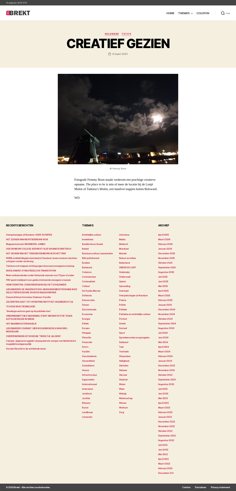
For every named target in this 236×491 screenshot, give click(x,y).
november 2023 (166, 370)
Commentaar (89, 276)
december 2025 (166, 253)
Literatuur (124, 234)
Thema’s (184, 13)
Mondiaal (124, 248)
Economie (87, 314)
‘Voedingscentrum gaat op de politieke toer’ (28, 311)
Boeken (86, 262)
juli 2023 (163, 389)
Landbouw (87, 412)
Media (122, 239)
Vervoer (123, 375)
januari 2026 (165, 248)
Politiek (123, 309)
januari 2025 (165, 305)
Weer (122, 389)
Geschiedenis (89, 356)
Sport (122, 333)
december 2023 (166, 365)
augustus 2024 (166, 328)
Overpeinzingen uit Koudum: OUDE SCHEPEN (29, 234)
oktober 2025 (165, 262)
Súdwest (123, 342)
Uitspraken (124, 356)
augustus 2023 (166, 384)
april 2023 (163, 403)
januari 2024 (165, 361)
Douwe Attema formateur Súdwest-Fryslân (28, 297)
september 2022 (167, 435)
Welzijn (123, 393)
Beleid (85, 248)
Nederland (124, 262)
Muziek (122, 253)
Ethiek (85, 323)
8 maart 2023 (120, 53)
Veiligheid (124, 361)
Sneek (122, 323)
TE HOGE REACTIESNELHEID (20, 306)
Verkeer (123, 370)
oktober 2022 (165, 431)
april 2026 (163, 234)
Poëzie (122, 300)
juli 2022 (163, 445)
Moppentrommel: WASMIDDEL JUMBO (25, 244)
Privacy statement (220, 487)
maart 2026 (164, 239)
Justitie (86, 398)
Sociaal (123, 328)
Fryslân (86, 351)
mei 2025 (163, 286)
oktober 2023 (165, 375)
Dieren (85, 305)
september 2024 (167, 323)
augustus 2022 (166, 440)
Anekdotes (87, 239)
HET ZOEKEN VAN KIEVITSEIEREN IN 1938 (27, 239)
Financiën (87, 342)
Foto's (126, 34)
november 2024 (166, 314)
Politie (122, 305)
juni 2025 (163, 281)
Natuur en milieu (127, 258)
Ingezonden (88, 379)
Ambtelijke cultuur (91, 234)
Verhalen (123, 365)
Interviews (87, 389)
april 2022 (163, 459)
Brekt (17, 487)
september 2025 (167, 267)
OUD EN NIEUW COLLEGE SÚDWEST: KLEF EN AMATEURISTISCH (38, 248)
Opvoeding (124, 286)
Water (122, 384)
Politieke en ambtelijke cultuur (135, 314)
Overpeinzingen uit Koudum (133, 295)
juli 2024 (163, 333)
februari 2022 (165, 468)
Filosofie (86, 337)
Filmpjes (86, 333)
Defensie (87, 295)
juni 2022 (163, 449)
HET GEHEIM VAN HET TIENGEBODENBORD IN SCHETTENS (36, 253)
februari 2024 (165, 356)
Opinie (122, 281)
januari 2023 (165, 417)
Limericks (87, 417)
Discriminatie (89, 309)
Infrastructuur (89, 375)
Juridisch (87, 393)
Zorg (121, 412)
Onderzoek (124, 276)
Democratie (88, 300)
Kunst (85, 407)
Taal (121, 347)
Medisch (123, 244)
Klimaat (86, 403)
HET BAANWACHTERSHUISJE (21, 323)
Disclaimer (200, 487)
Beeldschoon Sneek (92, 244)
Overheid (124, 291)
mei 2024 (163, 342)
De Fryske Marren (91, 291)
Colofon (202, 13)
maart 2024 (164, 351)
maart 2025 (164, 295)
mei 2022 (163, 454)
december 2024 (166, 309)
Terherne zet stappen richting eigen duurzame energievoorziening (40, 266)
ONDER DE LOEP (127, 267)
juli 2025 (163, 276)
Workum (123, 407)
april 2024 (163, 347)
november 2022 (166, 426)
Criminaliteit (88, 281)
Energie (86, 319)
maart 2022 (164, 463)
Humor (85, 370)
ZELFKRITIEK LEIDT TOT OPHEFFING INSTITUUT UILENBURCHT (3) (39, 302)
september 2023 (167, 379)
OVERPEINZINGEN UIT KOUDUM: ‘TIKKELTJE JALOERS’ (33, 336)
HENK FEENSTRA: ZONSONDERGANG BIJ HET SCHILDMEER (36, 284)
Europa (85, 328)
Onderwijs (124, 272)
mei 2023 (163, 398)
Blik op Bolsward (90, 258)
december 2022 (166, 421)
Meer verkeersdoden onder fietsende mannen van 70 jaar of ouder (40, 275)
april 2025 (163, 291)
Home (170, 13)
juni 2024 (163, 337)
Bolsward (112, 34)
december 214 (166, 473)
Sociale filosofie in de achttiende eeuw (26, 348)
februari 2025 (165, 300)
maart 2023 (164, 407)
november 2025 (166, 258)
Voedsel (123, 379)
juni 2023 (163, 393)
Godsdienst (88, 365)
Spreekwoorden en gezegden (134, 337)
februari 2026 (165, 244)
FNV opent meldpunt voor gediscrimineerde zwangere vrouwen (38, 280)
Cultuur (86, 286)
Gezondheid (88, 361)
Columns (87, 272)
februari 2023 (165, 412)
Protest (123, 319)
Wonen (122, 403)
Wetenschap (125, 398)
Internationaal (89, 384)
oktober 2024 (165, 319)
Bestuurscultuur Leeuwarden (97, 253)
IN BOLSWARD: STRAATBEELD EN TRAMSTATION (31, 270)
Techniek (124, 351)
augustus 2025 (166, 272)
